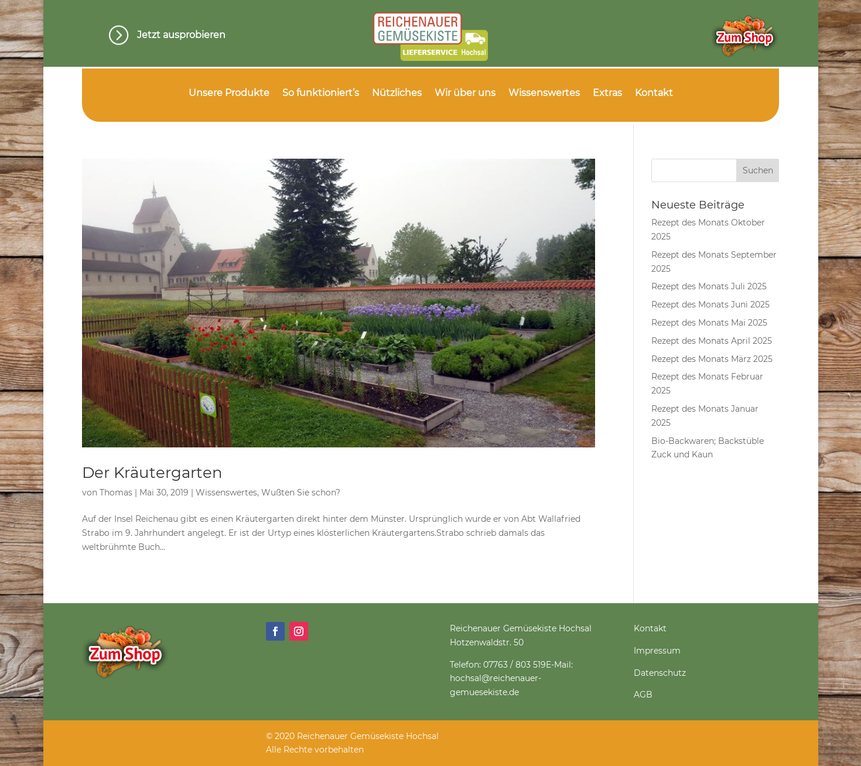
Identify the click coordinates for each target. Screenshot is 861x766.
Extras (607, 93)
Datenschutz (660, 673)
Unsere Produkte (229, 93)
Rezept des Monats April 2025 (711, 341)
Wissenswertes (544, 93)
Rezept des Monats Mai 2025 (709, 322)
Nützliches (397, 93)
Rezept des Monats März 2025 (712, 359)
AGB (643, 694)
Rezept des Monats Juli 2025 (709, 286)
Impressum (657, 650)
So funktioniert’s (320, 93)
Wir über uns (465, 93)
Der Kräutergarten (152, 472)
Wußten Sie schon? (300, 492)
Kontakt (654, 93)
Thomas (116, 492)
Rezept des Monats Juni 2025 (710, 304)
